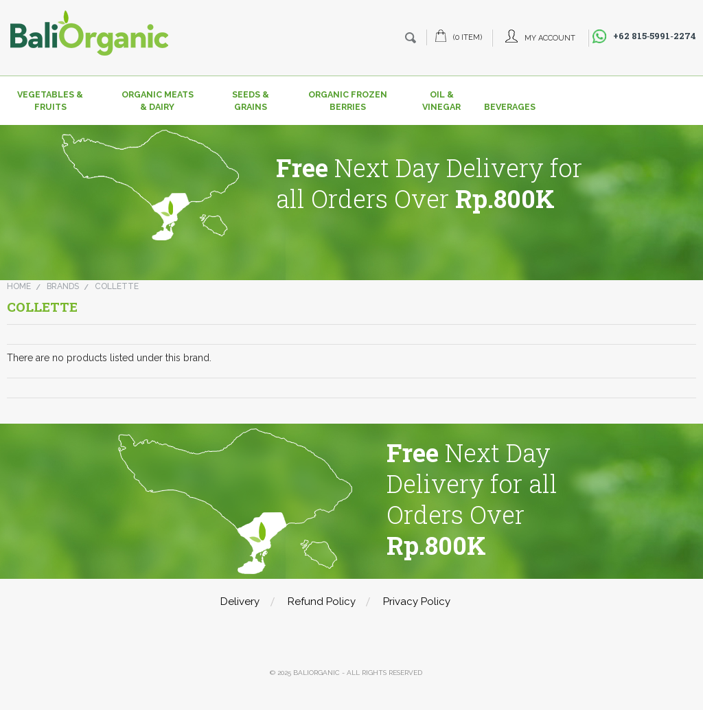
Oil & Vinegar (441, 100)
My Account (550, 38)
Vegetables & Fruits (50, 100)
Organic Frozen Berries (347, 100)
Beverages (506, 107)
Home (19, 286)
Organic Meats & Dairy (158, 100)
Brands (63, 286)
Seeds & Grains (250, 100)
